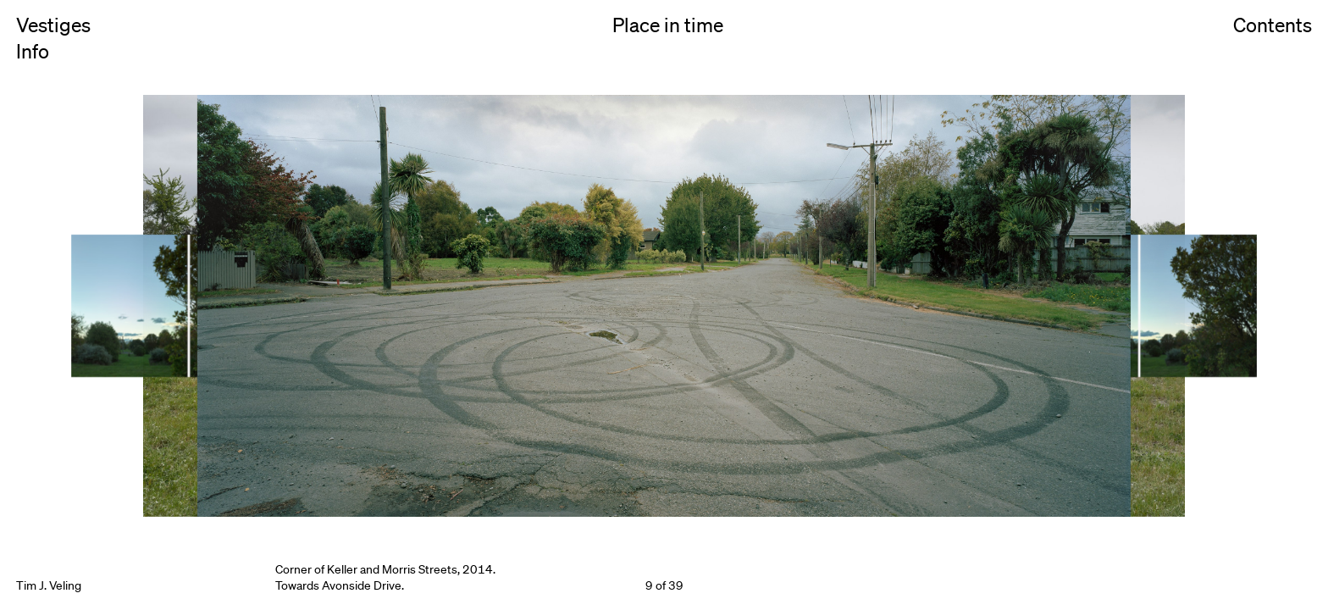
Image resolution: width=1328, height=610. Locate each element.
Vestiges (53, 26)
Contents (1272, 43)
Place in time (667, 26)
